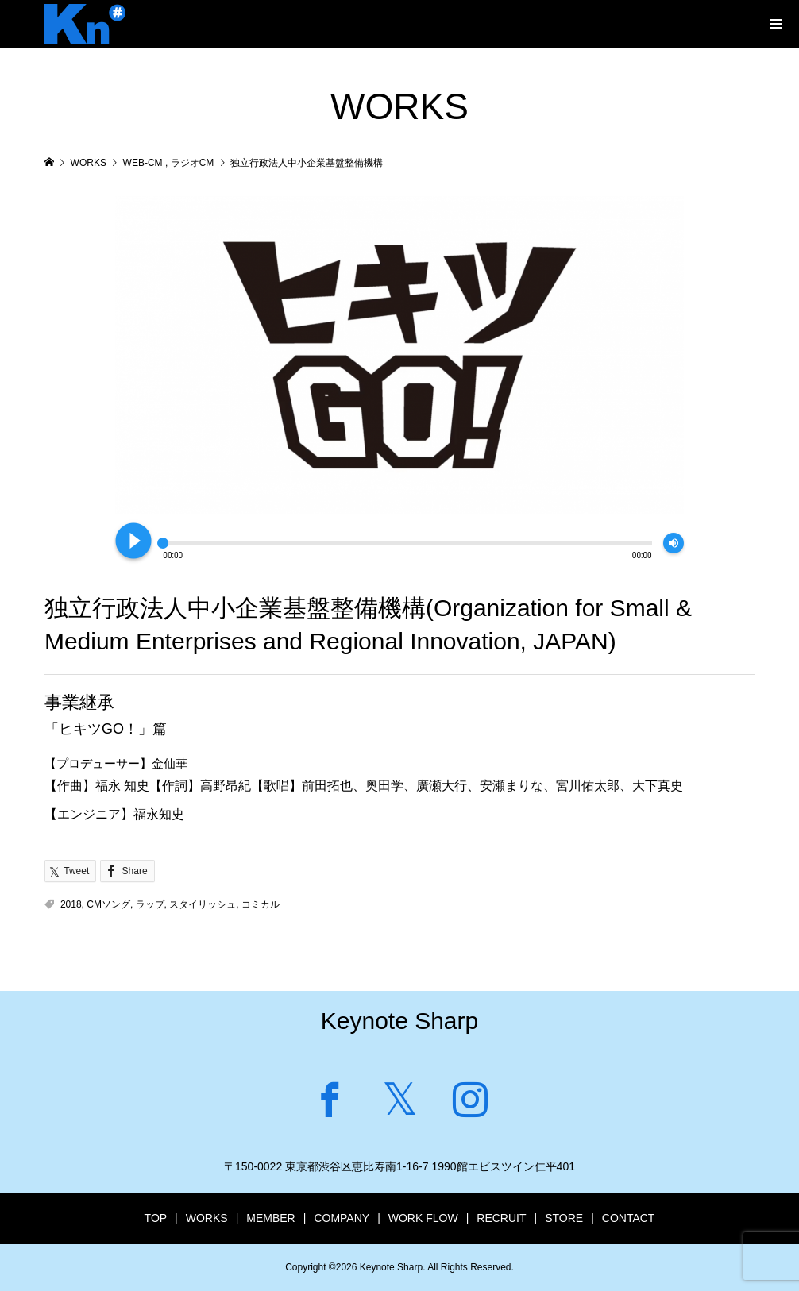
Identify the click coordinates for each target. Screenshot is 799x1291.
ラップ (150, 904)
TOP (156, 1218)
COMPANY (341, 1218)
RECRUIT (501, 1218)
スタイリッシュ (202, 904)
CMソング (108, 904)
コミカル (260, 904)
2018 (71, 904)
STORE (564, 1218)
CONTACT (628, 1218)
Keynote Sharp (399, 1021)
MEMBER (270, 1218)
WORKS (207, 1218)
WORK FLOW (423, 1218)
